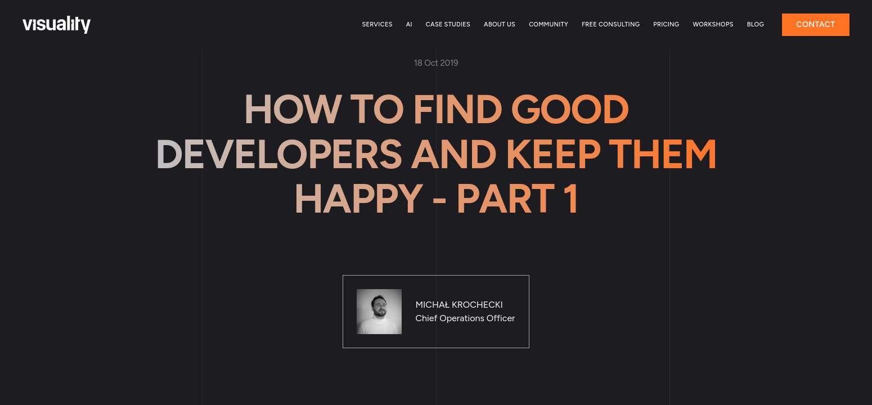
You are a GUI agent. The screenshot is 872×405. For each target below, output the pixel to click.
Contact (815, 24)
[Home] (57, 25)
